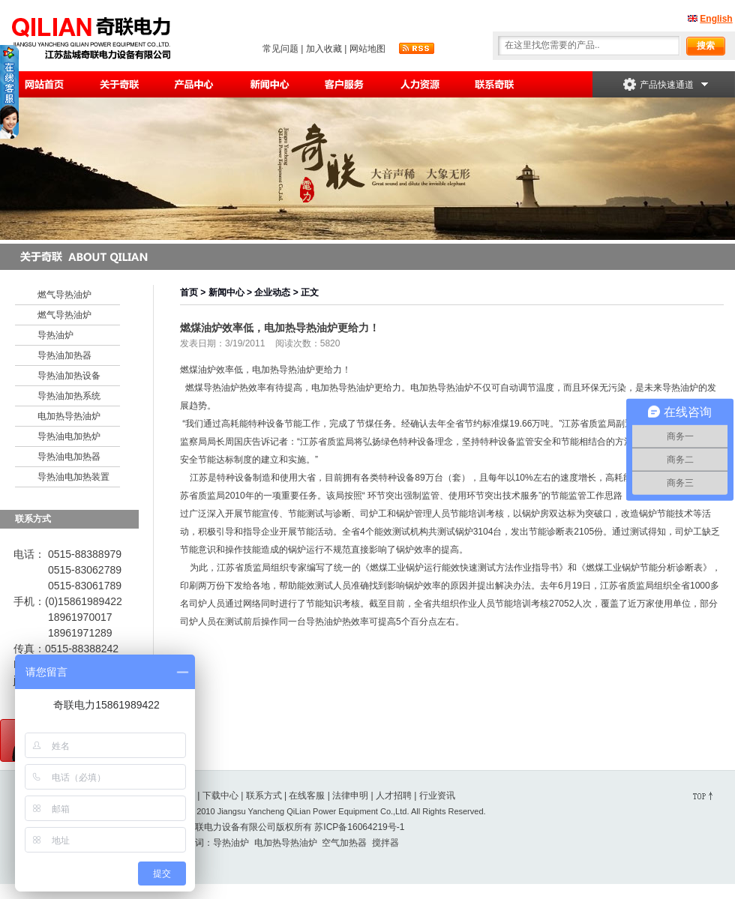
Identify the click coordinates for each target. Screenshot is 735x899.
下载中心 (220, 795)
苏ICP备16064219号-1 (359, 827)
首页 (189, 292)
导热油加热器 (65, 355)
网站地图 (368, 48)
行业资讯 (437, 795)
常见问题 (280, 48)
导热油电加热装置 (74, 477)
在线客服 (307, 795)
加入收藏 (324, 48)
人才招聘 (394, 795)
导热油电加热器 (69, 456)
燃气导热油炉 (65, 294)
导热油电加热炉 (69, 436)
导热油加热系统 (69, 396)
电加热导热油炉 (69, 416)
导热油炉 (56, 335)
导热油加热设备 (69, 375)
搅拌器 (385, 843)
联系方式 (264, 795)
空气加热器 (344, 843)
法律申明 (350, 795)
